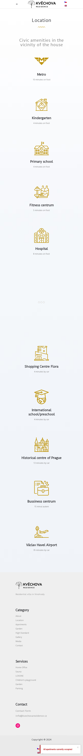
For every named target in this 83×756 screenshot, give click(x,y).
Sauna (18, 671)
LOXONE (19, 675)
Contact (19, 645)
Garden (19, 628)
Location (20, 620)
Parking (19, 688)
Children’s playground (26, 680)
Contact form (23, 710)
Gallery (19, 637)
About (18, 616)
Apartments (21, 624)
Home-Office (21, 667)
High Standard (22, 633)
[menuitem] (66, 1)
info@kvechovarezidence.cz (31, 715)
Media (18, 641)
